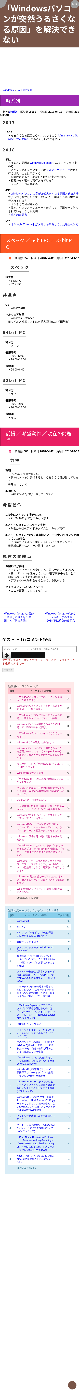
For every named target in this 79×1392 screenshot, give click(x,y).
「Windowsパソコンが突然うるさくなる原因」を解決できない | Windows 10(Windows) (35, 1060)
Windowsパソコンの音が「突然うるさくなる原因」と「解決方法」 (19, 617)
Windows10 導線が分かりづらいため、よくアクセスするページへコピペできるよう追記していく (40, 879)
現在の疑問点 (19, 214)
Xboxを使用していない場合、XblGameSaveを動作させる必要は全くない (35, 1159)
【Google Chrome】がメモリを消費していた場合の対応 (44, 224)
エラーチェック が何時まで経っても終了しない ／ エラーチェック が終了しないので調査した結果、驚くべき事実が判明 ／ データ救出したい (36, 993)
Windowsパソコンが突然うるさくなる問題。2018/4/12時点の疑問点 (60, 617)
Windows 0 (23, 921)
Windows (8, 90)
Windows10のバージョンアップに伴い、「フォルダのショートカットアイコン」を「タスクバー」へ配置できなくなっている (39, 827)
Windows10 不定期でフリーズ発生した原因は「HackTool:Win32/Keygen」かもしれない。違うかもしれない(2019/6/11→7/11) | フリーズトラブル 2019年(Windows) (36, 1103)
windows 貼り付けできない (31, 800)
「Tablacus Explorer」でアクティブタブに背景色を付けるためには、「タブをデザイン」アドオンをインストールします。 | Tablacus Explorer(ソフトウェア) (36, 1011)
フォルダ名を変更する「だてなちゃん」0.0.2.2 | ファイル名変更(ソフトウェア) (36, 1032)
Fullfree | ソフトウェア (29, 1024)
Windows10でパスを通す (30, 772)
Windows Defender (41, 162)
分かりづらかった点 (27, 941)
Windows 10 (25, 90)
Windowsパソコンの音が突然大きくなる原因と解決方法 (44, 193)
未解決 (13, 111)
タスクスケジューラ (58, 169)
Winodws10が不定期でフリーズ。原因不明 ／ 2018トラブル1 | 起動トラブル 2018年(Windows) (35, 1072)
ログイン (21, 926)
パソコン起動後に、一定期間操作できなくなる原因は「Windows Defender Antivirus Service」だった (40, 791)
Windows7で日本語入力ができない (35, 742)
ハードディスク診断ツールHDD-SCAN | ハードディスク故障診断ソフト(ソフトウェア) (36, 1128)
